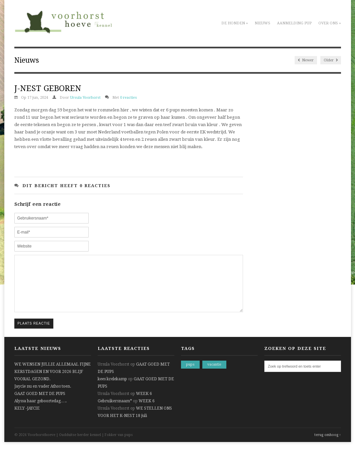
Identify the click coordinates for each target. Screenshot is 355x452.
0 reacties (128, 97)
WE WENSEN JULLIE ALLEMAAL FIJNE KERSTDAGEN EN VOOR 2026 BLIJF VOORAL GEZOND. (52, 381)
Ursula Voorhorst (85, 97)
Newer (306, 60)
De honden (234, 23)
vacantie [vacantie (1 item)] (214, 374)
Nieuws (262, 23)
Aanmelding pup (294, 23)
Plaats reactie (34, 333)
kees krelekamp (112, 389)
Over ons (329, 23)
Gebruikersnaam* (115, 411)
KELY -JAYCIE (27, 418)
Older (331, 60)
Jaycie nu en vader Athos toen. (42, 396)
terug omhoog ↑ (327, 445)
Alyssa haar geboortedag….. (40, 411)
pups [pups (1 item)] (190, 374)
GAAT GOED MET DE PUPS (39, 403)
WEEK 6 (144, 403)
